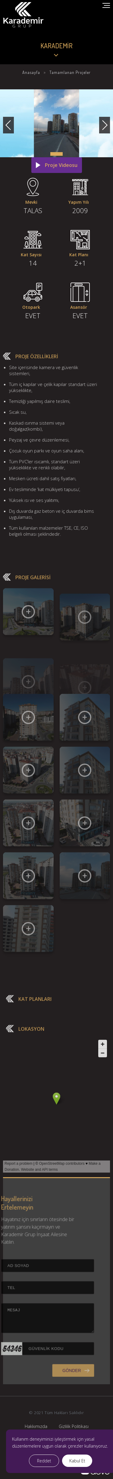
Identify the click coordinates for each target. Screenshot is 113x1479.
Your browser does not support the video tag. (56, 36)
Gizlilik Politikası (74, 1426)
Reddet (44, 1461)
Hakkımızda (36, 1426)
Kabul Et (77, 1461)
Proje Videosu (61, 165)
